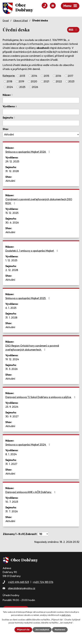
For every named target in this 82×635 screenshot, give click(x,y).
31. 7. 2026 (11, 511)
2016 (58, 76)
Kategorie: (9, 75)
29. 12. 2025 (12, 161)
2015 (46, 76)
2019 (21, 81)
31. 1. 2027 (11, 464)
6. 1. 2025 (10, 308)
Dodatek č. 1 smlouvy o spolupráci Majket (32, 250)
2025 (22, 87)
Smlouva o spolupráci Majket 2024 (28, 444)
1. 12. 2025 (11, 260)
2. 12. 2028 (11, 270)
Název (7, 95)
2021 (46, 81)
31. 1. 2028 (11, 317)
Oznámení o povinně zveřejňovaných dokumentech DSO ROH (38, 201)
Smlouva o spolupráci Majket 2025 (28, 298)
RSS (73, 29)
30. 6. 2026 (12, 222)
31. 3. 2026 (11, 369)
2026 (35, 87)
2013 (22, 76)
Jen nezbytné (42, 629)
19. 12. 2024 (12, 359)
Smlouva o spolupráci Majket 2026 (28, 151)
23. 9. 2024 (11, 406)
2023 (71, 81)
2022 (59, 81)
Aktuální (10, 180)
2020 (34, 81)
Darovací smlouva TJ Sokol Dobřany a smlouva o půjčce (40, 397)
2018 (9, 81)
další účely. (66, 615)
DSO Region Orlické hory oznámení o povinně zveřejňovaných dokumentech (32, 347)
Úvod (6, 20)
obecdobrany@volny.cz (21, 588)
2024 (10, 87)
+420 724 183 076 (43, 582)
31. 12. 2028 (12, 171)
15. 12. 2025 (11, 213)
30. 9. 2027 (12, 416)
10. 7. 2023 (11, 501)
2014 (34, 76)
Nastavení (60, 629)
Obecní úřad (20, 20)
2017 (70, 76)
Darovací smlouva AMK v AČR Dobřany (31, 492)
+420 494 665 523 (18, 582)
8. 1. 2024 (11, 454)
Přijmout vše (23, 629)
